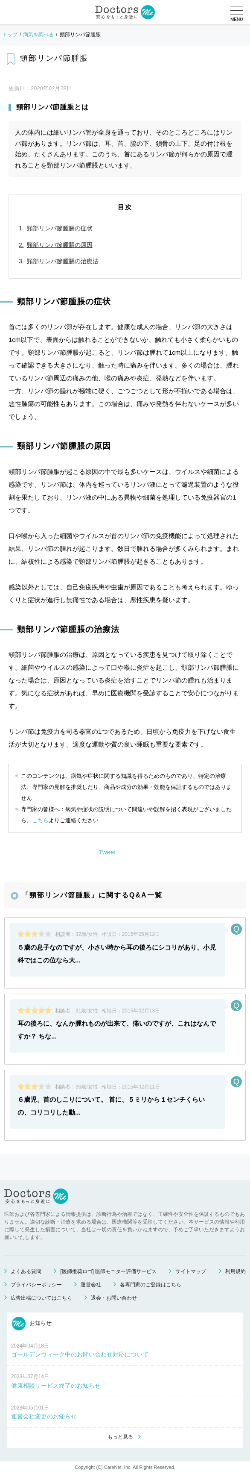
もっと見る (120, 1437)
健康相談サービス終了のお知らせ (56, 1385)
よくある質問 (26, 1271)
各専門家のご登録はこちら (150, 1285)
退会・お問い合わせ (114, 1298)
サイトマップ (190, 1271)
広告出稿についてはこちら (41, 1298)
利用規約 (235, 1271)
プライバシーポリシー (36, 1285)
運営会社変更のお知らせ (44, 1416)
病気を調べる (38, 35)
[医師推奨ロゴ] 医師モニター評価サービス (108, 1271)
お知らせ (32, 1323)
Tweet (107, 852)
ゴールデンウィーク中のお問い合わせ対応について (79, 1354)
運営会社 (91, 1285)
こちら (40, 820)
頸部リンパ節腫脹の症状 (60, 228)
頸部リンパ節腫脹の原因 (60, 244)
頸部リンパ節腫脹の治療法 (63, 261)
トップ (9, 35)
